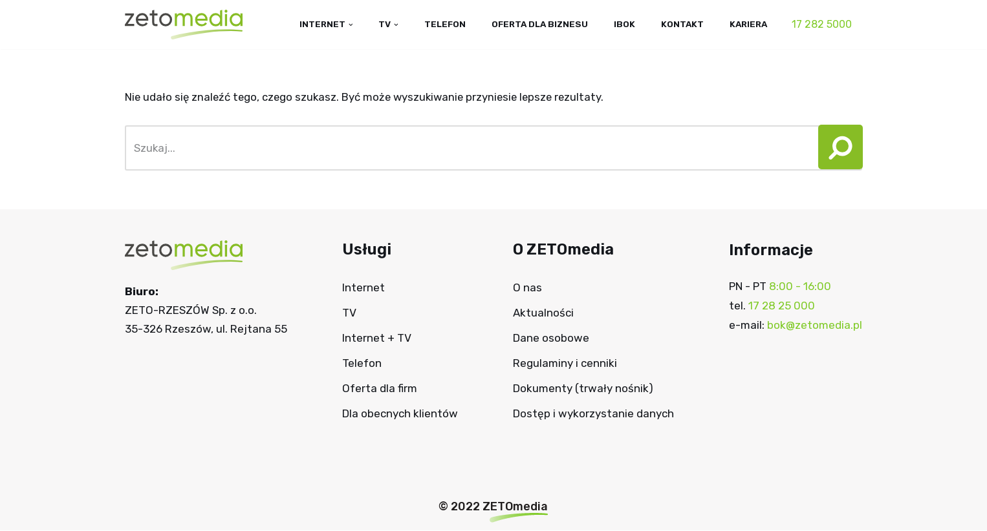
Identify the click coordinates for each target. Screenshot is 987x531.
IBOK (622, 24)
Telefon (439, 24)
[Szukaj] (468, 148)
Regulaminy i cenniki (565, 363)
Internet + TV (376, 338)
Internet (363, 288)
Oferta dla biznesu (536, 24)
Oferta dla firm (379, 388)
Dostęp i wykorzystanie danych (593, 413)
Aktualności (543, 313)
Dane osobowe (551, 338)
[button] (836, 148)
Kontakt (680, 24)
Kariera (747, 24)
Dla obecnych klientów (400, 413)
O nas (527, 288)
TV (349, 313)
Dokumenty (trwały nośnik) (583, 388)
